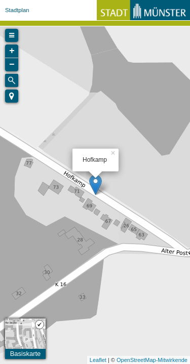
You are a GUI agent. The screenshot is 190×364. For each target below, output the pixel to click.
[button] (11, 96)
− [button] (12, 65)
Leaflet (98, 360)
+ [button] (12, 51)
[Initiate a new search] (11, 80)
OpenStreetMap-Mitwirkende (152, 360)
